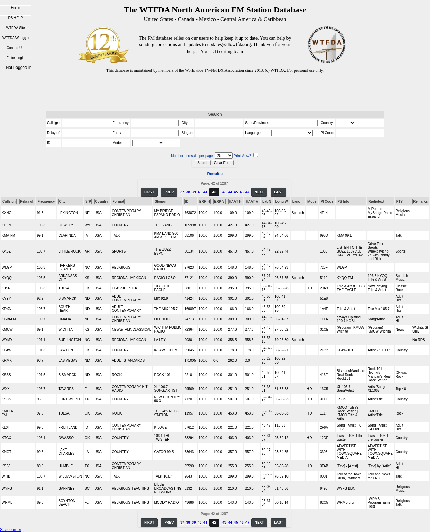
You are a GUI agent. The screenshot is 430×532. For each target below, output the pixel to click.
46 (241, 192)
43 (224, 192)
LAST (278, 192)
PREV (169, 192)
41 (205, 192)
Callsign (9, 201)
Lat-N (266, 201)
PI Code (327, 201)
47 (247, 192)
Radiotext (376, 201)
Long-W (281, 201)
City (62, 201)
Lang (296, 201)
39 (194, 192)
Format (118, 201)
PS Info (343, 201)
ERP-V (219, 201)
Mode (311, 201)
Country (101, 201)
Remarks (420, 201)
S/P (88, 201)
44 (230, 192)
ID (186, 201)
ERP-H (204, 201)
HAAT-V (252, 201)
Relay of (26, 201)
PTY (399, 201)
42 (214, 192)
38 (188, 192)
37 (182, 192)
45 (236, 192)
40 (199, 192)
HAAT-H (235, 201)
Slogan (160, 201)
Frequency (46, 201)
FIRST (149, 192)
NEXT (259, 192)
